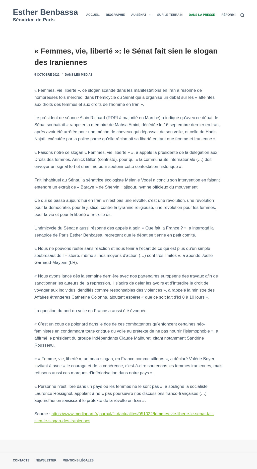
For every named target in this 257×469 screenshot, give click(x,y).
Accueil (92, 15)
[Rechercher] (242, 15)
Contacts (21, 460)
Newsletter (46, 460)
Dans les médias (79, 74)
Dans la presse (202, 15)
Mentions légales (78, 460)
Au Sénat (142, 15)
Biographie (115, 15)
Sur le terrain (170, 15)
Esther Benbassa (45, 12)
